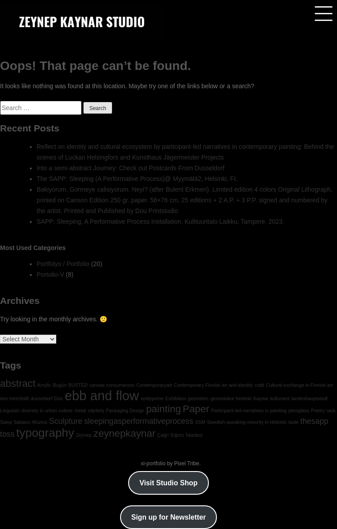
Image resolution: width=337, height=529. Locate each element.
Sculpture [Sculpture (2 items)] (66, 421)
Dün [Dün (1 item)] (58, 398)
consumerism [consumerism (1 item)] (120, 385)
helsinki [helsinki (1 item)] (244, 398)
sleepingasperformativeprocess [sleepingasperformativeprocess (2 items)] (138, 421)
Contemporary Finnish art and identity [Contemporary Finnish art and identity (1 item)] (213, 385)
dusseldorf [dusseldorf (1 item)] (41, 398)
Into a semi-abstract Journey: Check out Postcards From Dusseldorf (131, 168)
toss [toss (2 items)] (7, 434)
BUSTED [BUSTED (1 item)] (77, 385)
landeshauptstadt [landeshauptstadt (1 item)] (309, 398)
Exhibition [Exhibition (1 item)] (176, 398)
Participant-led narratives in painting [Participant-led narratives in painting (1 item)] (249, 410)
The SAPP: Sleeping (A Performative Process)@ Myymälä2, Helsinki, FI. (137, 178)
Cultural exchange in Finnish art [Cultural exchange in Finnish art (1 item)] (299, 385)
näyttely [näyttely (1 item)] (96, 410)
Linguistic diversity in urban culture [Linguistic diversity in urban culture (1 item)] (36, 410)
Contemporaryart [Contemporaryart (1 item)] (154, 385)
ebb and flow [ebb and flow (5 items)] (102, 395)
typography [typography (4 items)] (45, 432)
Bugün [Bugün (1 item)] (60, 385)
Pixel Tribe (186, 463)
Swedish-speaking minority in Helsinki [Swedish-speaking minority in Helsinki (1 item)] (247, 422)
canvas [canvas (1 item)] (96, 385)
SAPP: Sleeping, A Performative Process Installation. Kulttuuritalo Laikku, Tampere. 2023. (160, 221)
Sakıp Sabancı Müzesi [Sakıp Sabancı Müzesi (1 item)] (23, 422)
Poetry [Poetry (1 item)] (318, 410)
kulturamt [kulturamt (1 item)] (280, 398)
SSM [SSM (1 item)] (200, 422)
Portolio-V (50, 274)
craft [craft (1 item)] (259, 385)
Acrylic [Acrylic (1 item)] (44, 385)
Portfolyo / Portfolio (63, 263)
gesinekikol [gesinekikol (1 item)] (222, 398)
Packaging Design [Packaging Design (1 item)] (125, 410)
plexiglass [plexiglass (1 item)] (298, 410)
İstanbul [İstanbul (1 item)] (194, 435)
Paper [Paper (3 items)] (196, 408)
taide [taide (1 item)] (293, 422)
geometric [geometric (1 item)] (198, 398)
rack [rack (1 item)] (330, 410)
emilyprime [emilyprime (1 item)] (152, 398)
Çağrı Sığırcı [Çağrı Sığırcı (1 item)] (170, 435)
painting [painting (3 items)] (163, 408)
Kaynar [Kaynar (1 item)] (260, 398)
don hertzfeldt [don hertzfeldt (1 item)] (14, 398)
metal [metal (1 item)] (80, 410)
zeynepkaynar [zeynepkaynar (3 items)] (124, 433)
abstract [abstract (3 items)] (17, 383)
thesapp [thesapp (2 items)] (314, 421)
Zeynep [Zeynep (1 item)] (84, 435)
